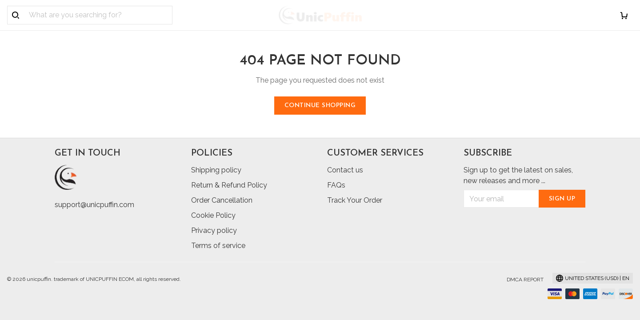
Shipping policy (216, 170)
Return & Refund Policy (229, 185)
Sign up (562, 199)
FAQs (336, 185)
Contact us (345, 170)
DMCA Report (525, 279)
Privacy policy (214, 230)
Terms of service (218, 245)
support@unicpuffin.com (94, 204)
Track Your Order (354, 200)
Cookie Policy (213, 215)
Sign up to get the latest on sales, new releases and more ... (518, 175)
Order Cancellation (221, 200)
